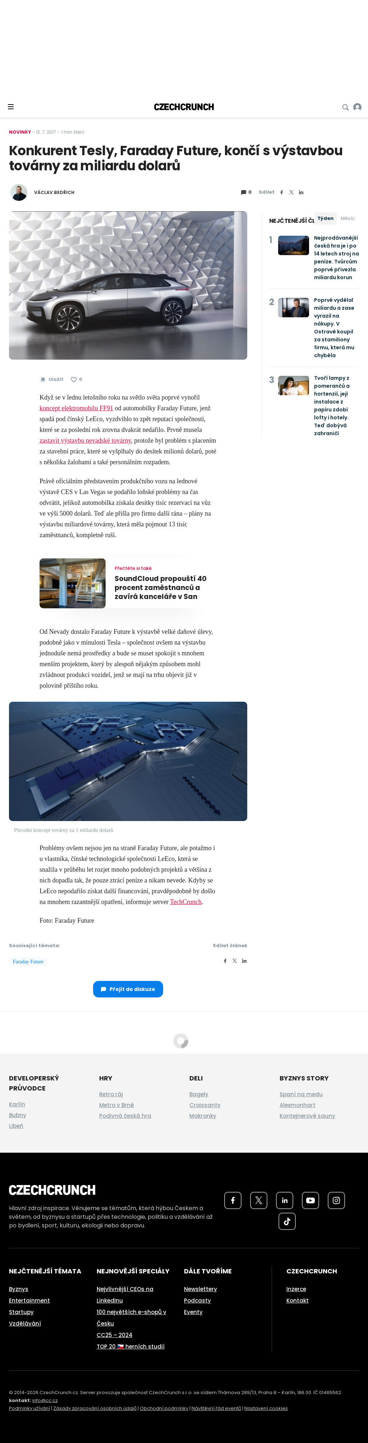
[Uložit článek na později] (52, 379)
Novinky (20, 132)
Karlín (17, 1104)
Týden (325, 218)
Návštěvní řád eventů (216, 1408)
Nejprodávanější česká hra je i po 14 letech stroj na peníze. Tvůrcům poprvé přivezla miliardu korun (336, 257)
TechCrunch (186, 901)
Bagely (198, 1094)
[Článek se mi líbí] (76, 379)
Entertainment (29, 1300)
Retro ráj (111, 1094)
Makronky (202, 1116)
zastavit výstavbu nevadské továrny (85, 440)
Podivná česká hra (125, 1116)
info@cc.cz (45, 1400)
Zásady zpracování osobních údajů (95, 1408)
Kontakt (297, 1300)
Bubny (17, 1115)
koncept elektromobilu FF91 (76, 408)
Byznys (18, 1289)
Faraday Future (28, 961)
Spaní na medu (301, 1094)
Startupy (21, 1312)
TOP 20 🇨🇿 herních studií (131, 1346)
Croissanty (205, 1105)
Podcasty (197, 1300)
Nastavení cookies (266, 1408)
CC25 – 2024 (115, 1335)
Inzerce (296, 1289)
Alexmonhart (298, 1105)
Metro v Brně (116, 1105)
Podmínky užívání (29, 1408)
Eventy (193, 1312)
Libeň (16, 1126)
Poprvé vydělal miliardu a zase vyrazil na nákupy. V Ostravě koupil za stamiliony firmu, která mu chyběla (334, 327)
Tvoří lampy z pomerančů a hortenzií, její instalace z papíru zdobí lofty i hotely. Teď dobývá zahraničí (332, 405)
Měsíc (348, 218)
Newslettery (200, 1289)
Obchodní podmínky (164, 1408)
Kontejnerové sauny (307, 1116)
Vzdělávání (25, 1323)
